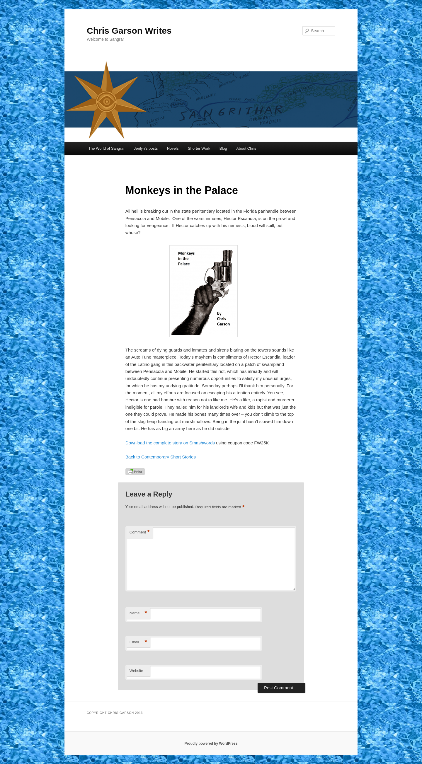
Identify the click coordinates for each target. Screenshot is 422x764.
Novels (173, 148)
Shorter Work (199, 148)
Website (136, 670)
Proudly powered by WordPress (210, 743)
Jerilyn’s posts (146, 148)
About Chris (246, 148)
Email (138, 642)
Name (138, 613)
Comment (140, 532)
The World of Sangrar (106, 148)
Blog (223, 148)
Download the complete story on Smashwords (170, 442)
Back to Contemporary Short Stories (160, 456)
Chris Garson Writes (129, 30)
